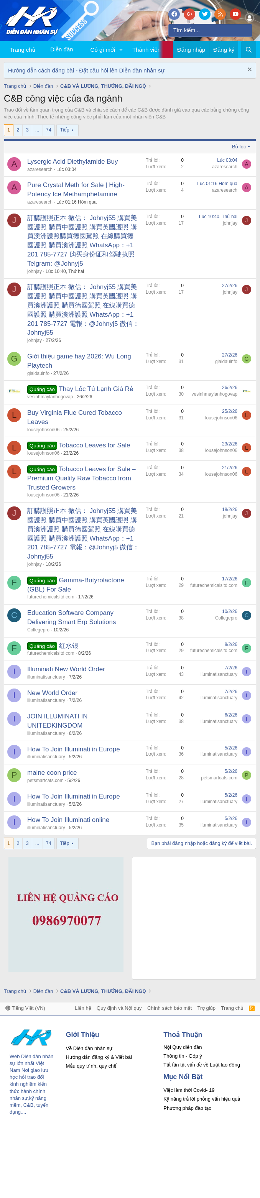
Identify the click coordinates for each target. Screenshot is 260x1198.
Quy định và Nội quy (119, 1008)
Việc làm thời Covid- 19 (188, 1090)
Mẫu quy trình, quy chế (91, 1066)
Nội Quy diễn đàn (182, 1047)
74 (48, 130)
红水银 (69, 645)
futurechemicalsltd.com (50, 597)
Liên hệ (83, 1008)
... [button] (37, 130)
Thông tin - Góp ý (182, 1056)
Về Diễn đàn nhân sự (89, 1048)
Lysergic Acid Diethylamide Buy (72, 161)
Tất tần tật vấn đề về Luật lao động (201, 1065)
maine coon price (52, 772)
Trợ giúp (206, 1008)
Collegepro (38, 630)
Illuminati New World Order (66, 669)
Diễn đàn (61, 49)
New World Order (52, 693)
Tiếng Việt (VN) (25, 1008)
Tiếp (64, 130)
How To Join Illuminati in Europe (73, 749)
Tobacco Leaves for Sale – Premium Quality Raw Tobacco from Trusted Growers (81, 478)
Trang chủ (22, 49)
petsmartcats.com (45, 780)
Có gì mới (103, 49)
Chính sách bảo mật (169, 1008)
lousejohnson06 (43, 429)
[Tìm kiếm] (210, 30)
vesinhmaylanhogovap (50, 396)
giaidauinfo (38, 373)
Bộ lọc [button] (239, 147)
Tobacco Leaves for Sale (94, 445)
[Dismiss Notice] (248, 70)
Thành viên (146, 49)
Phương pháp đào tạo (187, 1108)
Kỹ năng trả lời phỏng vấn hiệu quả (201, 1099)
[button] (121, 49)
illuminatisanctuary (46, 677)
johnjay (34, 271)
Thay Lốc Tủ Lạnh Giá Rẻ (96, 389)
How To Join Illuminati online (68, 819)
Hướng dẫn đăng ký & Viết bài (99, 1057)
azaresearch (40, 169)
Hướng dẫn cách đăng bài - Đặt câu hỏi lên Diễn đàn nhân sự (86, 70)
